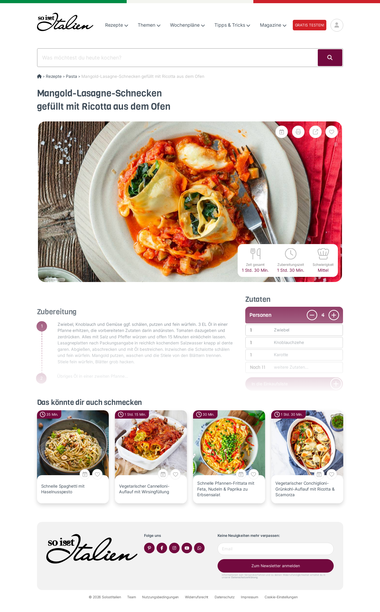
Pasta (71, 76)
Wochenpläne (187, 25)
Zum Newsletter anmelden (275, 565)
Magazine (273, 25)
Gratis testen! (309, 25)
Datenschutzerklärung (244, 577)
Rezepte (116, 25)
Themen (149, 25)
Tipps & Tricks (232, 25)
